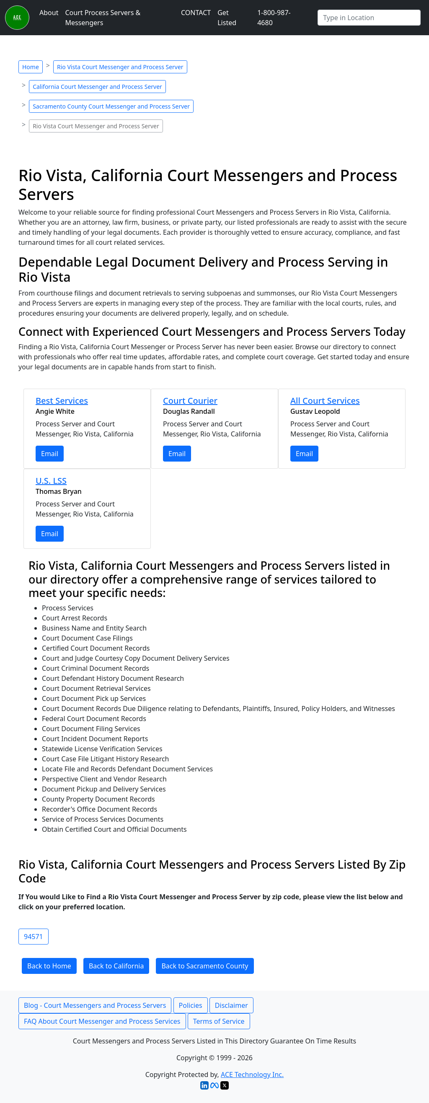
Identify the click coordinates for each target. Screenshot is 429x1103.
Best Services (62, 400)
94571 (33, 936)
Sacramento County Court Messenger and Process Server (111, 106)
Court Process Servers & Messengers (102, 17)
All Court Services (325, 400)
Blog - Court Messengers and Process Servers (95, 1005)
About (48, 12)
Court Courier (190, 400)
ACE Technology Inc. (252, 1074)
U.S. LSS (51, 480)
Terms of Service (219, 1021)
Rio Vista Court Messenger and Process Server (120, 67)
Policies (190, 1005)
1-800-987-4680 (274, 17)
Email (49, 453)
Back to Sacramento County (204, 966)
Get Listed (226, 17)
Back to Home (49, 966)
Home (30, 67)
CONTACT (196, 12)
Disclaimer (231, 1005)
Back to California (116, 966)
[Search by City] (369, 18)
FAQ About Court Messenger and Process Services (102, 1021)
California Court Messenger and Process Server (97, 87)
